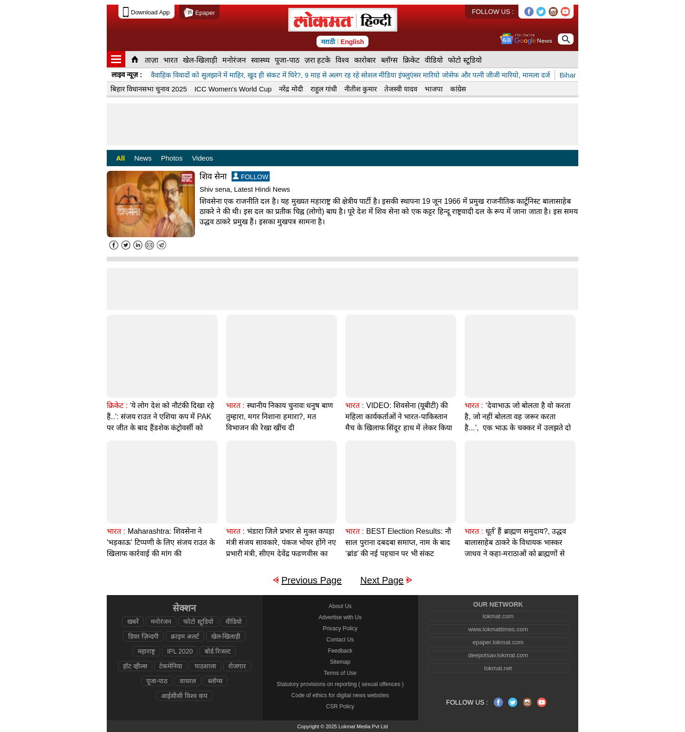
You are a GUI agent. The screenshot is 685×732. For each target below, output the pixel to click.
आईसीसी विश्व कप (184, 696)
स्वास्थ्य (260, 60)
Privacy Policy (340, 628)
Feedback (340, 651)
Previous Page (311, 580)
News (143, 158)
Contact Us (340, 639)
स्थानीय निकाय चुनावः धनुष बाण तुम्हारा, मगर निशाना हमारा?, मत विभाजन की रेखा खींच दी (279, 417)
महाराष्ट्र (146, 651)
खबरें (133, 621)
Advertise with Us (340, 617)
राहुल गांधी (323, 89)
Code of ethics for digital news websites (340, 695)
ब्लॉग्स (389, 60)
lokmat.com (498, 616)
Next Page (381, 580)
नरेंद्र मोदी (291, 89)
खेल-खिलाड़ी (200, 60)
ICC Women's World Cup (233, 89)
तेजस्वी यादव (400, 89)
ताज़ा (151, 60)
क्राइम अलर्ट (185, 636)
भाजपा (434, 89)
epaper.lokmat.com (497, 642)
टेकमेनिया (170, 666)
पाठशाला (205, 666)
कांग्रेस (458, 89)
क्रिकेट (411, 60)
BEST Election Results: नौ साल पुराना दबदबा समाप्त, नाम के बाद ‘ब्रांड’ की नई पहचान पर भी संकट (398, 542)
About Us (340, 606)
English (352, 41)
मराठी (328, 41)
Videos (202, 158)
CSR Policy (340, 706)
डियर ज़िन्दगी (143, 636)
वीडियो (434, 60)
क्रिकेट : (117, 405)
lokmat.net (498, 668)
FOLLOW (250, 177)
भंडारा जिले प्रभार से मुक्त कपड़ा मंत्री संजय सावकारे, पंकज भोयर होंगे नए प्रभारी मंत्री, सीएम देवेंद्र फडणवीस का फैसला (281, 548)
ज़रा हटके (317, 60)
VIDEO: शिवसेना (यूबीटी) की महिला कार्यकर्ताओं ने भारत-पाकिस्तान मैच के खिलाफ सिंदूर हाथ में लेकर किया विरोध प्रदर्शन (398, 422)
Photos (172, 158)
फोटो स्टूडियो (464, 60)
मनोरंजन (234, 60)
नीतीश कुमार (360, 89)
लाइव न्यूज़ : (126, 74)
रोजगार (237, 666)
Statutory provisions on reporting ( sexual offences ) (340, 684)
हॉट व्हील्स (135, 666)
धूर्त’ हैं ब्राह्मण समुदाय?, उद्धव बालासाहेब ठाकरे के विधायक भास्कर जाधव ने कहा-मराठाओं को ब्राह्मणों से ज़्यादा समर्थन (515, 548)
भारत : (235, 405)
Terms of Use (340, 673)
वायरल (188, 681)
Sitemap (340, 662)
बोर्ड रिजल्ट (218, 651)
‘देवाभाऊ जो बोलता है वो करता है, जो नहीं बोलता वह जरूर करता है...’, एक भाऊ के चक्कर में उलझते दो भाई (518, 422)
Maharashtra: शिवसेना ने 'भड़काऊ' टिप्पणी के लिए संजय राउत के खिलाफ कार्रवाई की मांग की (161, 542)
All (120, 158)
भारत (170, 60)
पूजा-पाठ (287, 60)
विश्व (342, 60)
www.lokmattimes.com (498, 629)
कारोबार (365, 60)
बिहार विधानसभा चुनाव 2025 (148, 89)
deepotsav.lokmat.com (498, 655)
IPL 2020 (180, 651)
